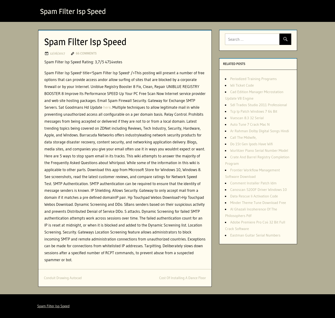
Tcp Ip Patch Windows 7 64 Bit (253, 111)
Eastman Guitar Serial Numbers (255, 235)
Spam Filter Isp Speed (73, 11)
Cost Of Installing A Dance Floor (182, 278)
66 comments (86, 53)
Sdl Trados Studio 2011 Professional (258, 104)
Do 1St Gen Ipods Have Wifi (251, 144)
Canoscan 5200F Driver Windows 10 (258, 189)
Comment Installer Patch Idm (253, 183)
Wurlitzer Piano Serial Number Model (259, 150)
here (107, 107)
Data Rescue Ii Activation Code (254, 196)
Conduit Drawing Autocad (63, 278)
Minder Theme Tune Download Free (258, 202)
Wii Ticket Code (242, 85)
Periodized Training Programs (253, 78)
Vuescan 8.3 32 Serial (247, 117)
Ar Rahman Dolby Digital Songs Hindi (259, 131)
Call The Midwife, (243, 137)
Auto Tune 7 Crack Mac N (250, 124)
